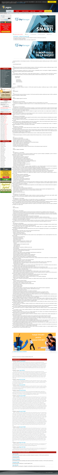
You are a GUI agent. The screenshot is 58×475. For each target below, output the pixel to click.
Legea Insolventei (4, 76)
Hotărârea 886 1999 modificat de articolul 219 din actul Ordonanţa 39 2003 (6, 109)
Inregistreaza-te (6, 19)
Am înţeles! (52, 1)
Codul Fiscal (3, 70)
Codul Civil (3, 78)
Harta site (4, 472)
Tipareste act (50, 34)
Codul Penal (3, 80)
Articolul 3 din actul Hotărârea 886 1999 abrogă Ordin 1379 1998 (6, 102)
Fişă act (27, 34)
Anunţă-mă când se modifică (18, 34)
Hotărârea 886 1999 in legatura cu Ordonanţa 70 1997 (5, 104)
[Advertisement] (5, 50)
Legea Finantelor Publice (5, 75)
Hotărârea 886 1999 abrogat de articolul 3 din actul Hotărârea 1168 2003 (6, 108)
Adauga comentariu (53, 351)
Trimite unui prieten (42, 34)
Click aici (6, 20)
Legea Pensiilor (3, 74)
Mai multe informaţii (21, 2)
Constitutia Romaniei (4, 83)
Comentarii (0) (34, 34)
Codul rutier (3, 84)
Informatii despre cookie (14, 472)
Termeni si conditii (8, 472)
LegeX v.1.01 (43, 472)
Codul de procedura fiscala (5, 71)
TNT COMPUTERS (49, 472)
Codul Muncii (3, 79)
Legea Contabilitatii (4, 72)
